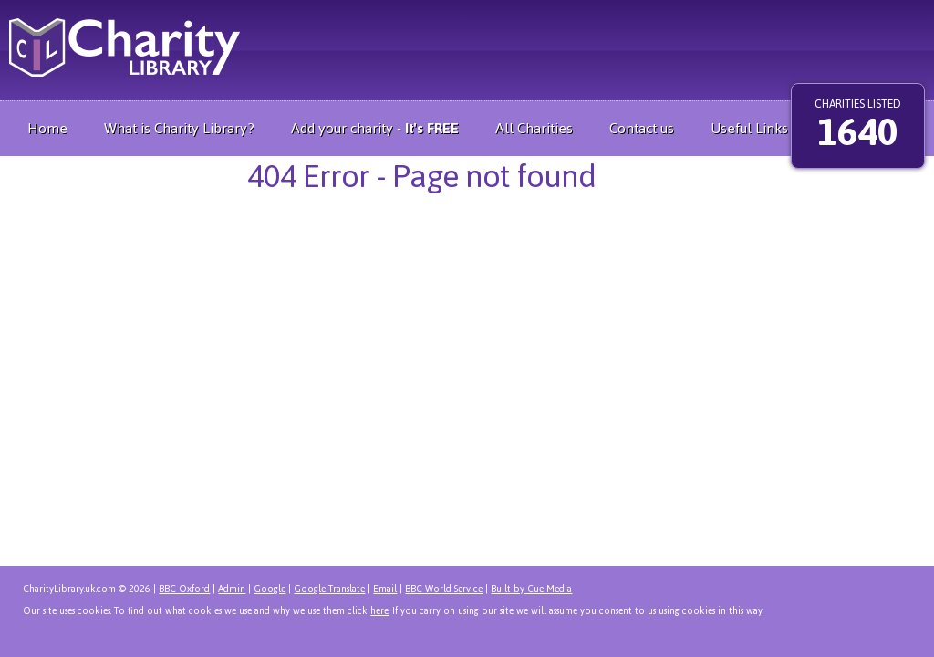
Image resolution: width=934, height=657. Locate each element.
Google (269, 589)
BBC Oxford (184, 589)
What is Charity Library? (179, 128)
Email (385, 589)
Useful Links (749, 128)
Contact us (641, 128)
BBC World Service (444, 589)
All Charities (534, 128)
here (379, 610)
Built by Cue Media (531, 589)
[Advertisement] (471, 45)
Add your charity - (375, 128)
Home (47, 128)
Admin (231, 589)
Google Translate (329, 589)
